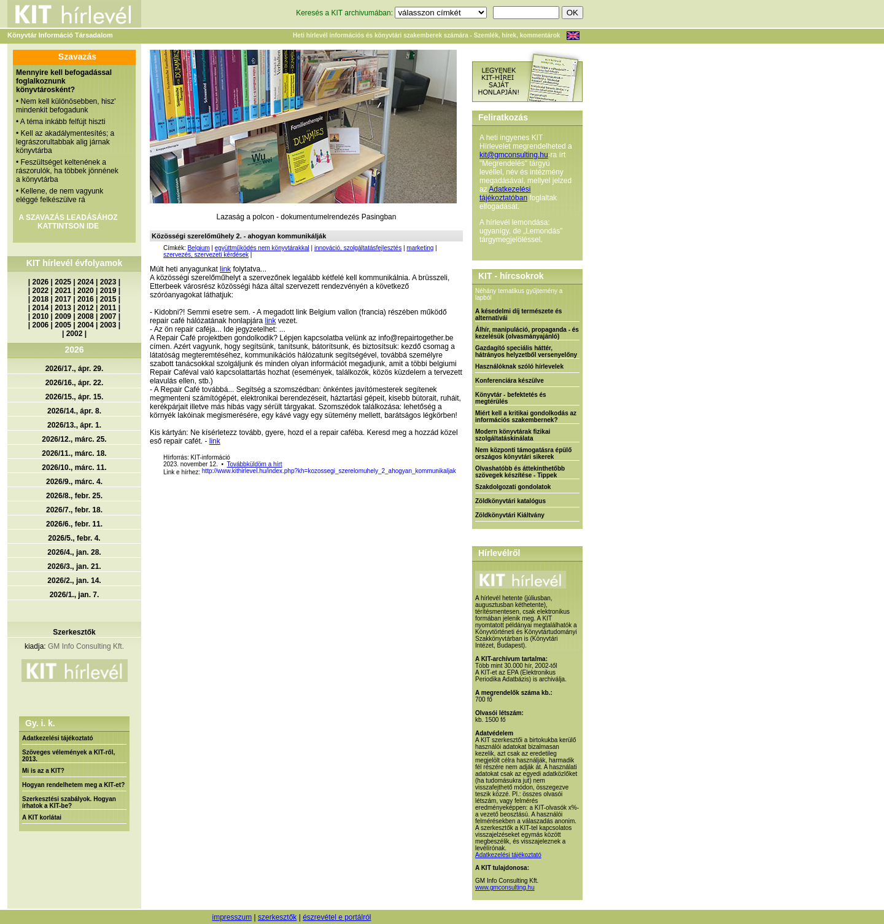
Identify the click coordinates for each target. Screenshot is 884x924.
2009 (63, 316)
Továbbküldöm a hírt (254, 464)
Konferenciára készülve (509, 380)
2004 (85, 325)
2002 (74, 333)
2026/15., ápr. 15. (74, 397)
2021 (63, 290)
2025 (63, 282)
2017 (63, 299)
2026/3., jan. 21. (74, 566)
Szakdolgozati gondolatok (513, 487)
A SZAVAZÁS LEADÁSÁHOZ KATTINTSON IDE (67, 221)
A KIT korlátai (41, 817)
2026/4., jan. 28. (74, 552)
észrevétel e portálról (337, 917)
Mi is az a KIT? (43, 770)
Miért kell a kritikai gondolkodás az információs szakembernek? (525, 416)
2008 (85, 316)
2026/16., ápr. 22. (74, 382)
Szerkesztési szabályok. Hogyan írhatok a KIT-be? (69, 802)
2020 (85, 290)
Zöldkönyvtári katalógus (510, 501)
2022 (41, 290)
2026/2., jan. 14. (74, 580)
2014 (41, 307)
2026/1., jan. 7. (74, 594)
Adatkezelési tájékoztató (57, 738)
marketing (419, 248)
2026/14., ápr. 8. (74, 411)
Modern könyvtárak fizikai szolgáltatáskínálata (512, 435)
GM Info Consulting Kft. (86, 646)
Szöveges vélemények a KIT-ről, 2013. (68, 755)
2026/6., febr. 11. (74, 524)
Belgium (198, 248)
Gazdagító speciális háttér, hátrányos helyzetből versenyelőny (526, 351)
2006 (41, 325)
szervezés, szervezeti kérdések (206, 254)
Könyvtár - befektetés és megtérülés (510, 398)
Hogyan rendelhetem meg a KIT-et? (73, 784)
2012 (85, 307)
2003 (108, 325)
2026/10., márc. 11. (74, 467)
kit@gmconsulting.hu (513, 155)
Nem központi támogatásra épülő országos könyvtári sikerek (523, 453)
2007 (108, 316)
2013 (63, 307)
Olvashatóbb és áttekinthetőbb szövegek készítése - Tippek (520, 472)
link (225, 269)
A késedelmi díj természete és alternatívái (518, 314)
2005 (63, 325)
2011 (108, 307)
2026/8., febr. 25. (74, 495)
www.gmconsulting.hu (505, 887)
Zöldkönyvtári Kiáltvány (510, 515)
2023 (108, 282)
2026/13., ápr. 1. (74, 425)
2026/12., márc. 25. (74, 439)
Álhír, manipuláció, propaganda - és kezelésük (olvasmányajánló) (527, 333)
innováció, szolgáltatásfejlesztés (357, 248)
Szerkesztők (74, 632)
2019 (108, 290)
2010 (41, 316)
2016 (85, 299)
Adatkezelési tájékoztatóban (504, 193)
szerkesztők (277, 917)
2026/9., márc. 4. (74, 481)
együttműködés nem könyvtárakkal (262, 248)
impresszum (232, 917)
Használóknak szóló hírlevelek (519, 366)
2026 (41, 282)
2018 (41, 299)
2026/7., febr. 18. (74, 510)
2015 (108, 299)
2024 (85, 282)
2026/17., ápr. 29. (74, 368)
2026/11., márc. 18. (74, 453)
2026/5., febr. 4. (74, 538)
